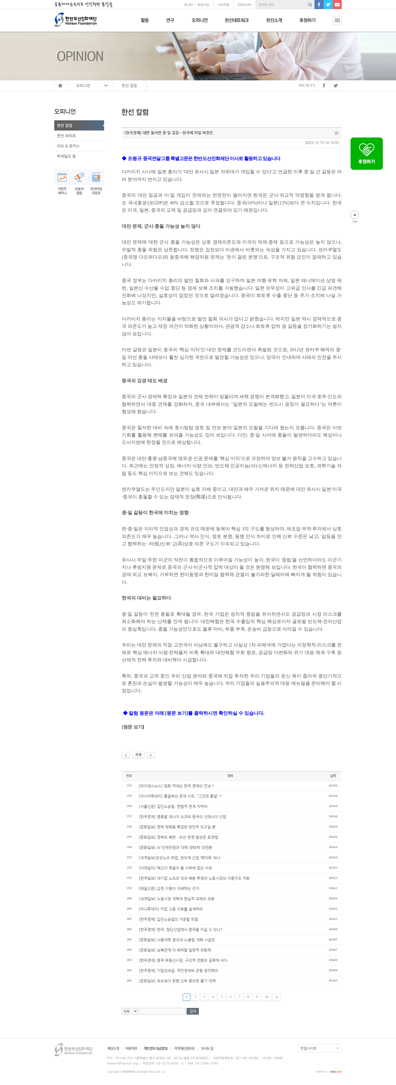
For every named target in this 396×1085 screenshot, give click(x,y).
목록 (138, 755)
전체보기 (333, 23)
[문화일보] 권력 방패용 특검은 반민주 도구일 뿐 (177, 827)
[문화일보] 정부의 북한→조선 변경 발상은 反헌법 (178, 837)
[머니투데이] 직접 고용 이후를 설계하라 (171, 909)
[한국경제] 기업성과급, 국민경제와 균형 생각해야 (178, 970)
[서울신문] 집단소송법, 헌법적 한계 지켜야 (173, 806)
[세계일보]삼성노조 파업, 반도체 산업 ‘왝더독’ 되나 (179, 857)
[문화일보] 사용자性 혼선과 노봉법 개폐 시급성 (177, 940)
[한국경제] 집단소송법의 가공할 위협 (168, 919)
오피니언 (199, 23)
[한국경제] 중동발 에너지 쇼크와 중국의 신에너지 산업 (182, 816)
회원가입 (203, 4)
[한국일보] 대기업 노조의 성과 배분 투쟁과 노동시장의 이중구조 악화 (194, 878)
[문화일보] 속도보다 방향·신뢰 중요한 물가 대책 (177, 981)
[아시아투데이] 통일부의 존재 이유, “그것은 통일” (180, 796)
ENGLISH (244, 4)
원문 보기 (133, 726)
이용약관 (131, 1048)
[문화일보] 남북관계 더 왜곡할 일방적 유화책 (175, 950)
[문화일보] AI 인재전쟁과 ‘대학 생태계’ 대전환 (175, 847)
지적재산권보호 (184, 1048)
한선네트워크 (237, 23)
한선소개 (274, 23)
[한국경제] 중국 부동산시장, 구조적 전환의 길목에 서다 (183, 960)
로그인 (188, 4)
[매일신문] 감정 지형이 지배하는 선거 (169, 888)
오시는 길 (207, 1048)
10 (266, 997)
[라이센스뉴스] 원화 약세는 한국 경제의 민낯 (176, 786)
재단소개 (113, 1048)
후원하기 (307, 23)
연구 (170, 23)
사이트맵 (223, 4)
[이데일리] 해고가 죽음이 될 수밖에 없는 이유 (175, 868)
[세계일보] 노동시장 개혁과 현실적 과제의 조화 (176, 898)
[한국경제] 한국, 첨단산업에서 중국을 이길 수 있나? (180, 929)
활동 (145, 23)
